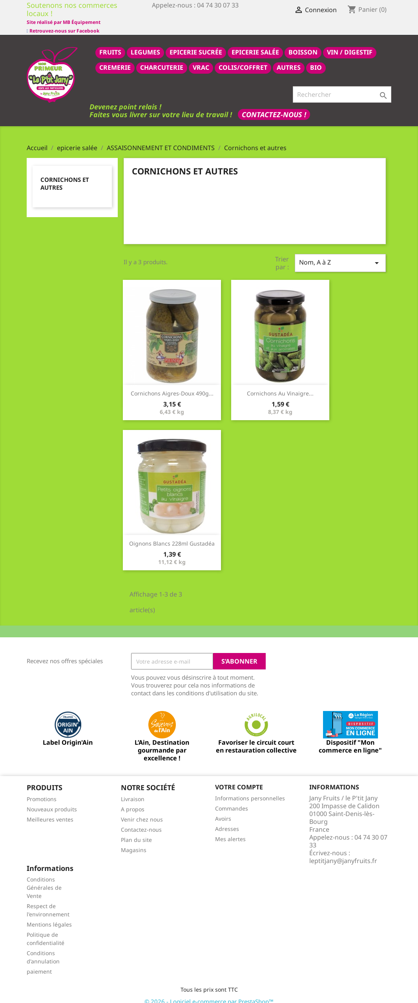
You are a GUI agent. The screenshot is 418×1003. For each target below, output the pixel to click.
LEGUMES (145, 43)
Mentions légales (49, 916)
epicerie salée (255, 43)
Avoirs (223, 810)
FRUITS (110, 43)
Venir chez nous (142, 810)
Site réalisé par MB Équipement (189, 22)
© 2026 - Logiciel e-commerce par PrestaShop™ (209, 993)
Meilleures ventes (50, 810)
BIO (316, 58)
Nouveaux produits (52, 800)
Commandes (231, 799)
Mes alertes (230, 830)
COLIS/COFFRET (243, 58)
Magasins (133, 841)
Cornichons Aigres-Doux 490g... (172, 384)
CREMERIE (115, 58)
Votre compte (239, 778)
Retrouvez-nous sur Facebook (63, 13)
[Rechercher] (342, 86)
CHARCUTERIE (161, 58)
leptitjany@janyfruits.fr (343, 852)
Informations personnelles (250, 789)
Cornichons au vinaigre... (280, 384)
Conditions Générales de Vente (44, 879)
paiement (39, 963)
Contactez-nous (141, 821)
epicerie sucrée (196, 43)
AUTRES (289, 58)
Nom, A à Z (340, 254)
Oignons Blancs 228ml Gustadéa (172, 535)
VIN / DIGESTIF (349, 43)
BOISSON (303, 43)
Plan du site (136, 831)
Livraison (132, 790)
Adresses (227, 820)
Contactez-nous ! (274, 106)
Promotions (42, 790)
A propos (132, 800)
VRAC (201, 58)
